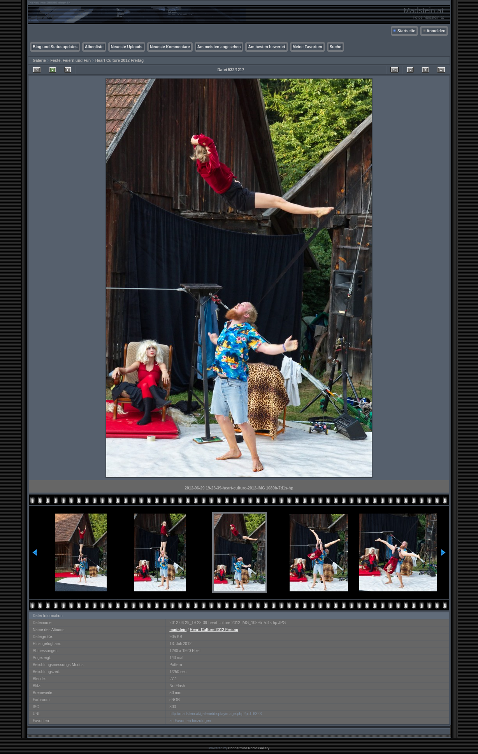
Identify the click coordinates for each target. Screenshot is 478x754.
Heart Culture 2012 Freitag (119, 60)
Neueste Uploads (126, 47)
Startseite (406, 31)
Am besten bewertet (266, 47)
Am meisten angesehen (219, 47)
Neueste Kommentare (170, 47)
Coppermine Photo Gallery (248, 748)
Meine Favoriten (307, 47)
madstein (177, 630)
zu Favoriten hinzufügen (190, 721)
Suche (335, 47)
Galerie (39, 60)
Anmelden (436, 31)
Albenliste (94, 47)
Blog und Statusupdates (55, 47)
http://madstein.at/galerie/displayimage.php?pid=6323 (215, 714)
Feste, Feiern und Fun (70, 60)
